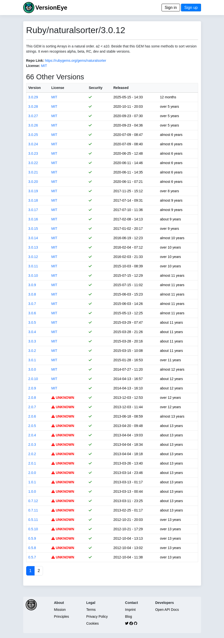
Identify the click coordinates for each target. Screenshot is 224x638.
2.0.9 (32, 388)
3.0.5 (32, 322)
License (57, 88)
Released (120, 88)
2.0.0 (32, 473)
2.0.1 (32, 463)
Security (95, 88)
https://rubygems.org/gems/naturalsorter (75, 61)
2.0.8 (32, 398)
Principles (61, 616)
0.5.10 (33, 529)
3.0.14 (33, 238)
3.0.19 (33, 191)
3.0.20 (33, 182)
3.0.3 (32, 341)
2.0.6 (32, 416)
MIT (44, 66)
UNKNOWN (62, 398)
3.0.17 (33, 210)
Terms (91, 610)
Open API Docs (167, 610)
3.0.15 (33, 229)
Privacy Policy (97, 616)
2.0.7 (32, 407)
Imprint (130, 610)
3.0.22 (33, 163)
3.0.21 (33, 172)
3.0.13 (33, 247)
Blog (128, 616)
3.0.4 (32, 332)
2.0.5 (32, 426)
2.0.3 (32, 445)
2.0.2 (32, 454)
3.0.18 (33, 200)
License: (33, 66)
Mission (60, 610)
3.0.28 (33, 106)
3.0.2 (32, 351)
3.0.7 (32, 304)
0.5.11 (33, 520)
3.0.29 (33, 97)
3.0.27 (33, 116)
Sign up (191, 7)
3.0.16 (33, 219)
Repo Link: (35, 61)
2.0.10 (33, 379)
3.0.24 (33, 144)
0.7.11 (33, 510)
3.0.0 (32, 369)
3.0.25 (33, 135)
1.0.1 (32, 482)
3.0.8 (32, 294)
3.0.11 (33, 266)
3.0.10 (33, 275)
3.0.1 (32, 360)
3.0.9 (32, 285)
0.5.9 (32, 538)
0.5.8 (32, 548)
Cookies (92, 623)
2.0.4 (32, 435)
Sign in (171, 7)
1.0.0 (32, 491)
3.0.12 (33, 257)
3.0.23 (33, 153)
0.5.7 (32, 557)
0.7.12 (33, 501)
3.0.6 (32, 313)
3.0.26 (33, 125)
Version (34, 88)
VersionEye (51, 7)
